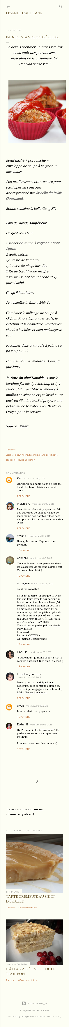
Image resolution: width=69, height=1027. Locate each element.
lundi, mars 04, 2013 (34, 478)
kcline (46, 1010)
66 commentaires (27, 980)
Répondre (23, 496)
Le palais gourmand (29, 674)
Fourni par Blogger (35, 1003)
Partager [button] (10, 449)
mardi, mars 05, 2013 (43, 503)
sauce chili (11, 459)
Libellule (22, 652)
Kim (19, 478)
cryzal (20, 705)
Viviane (21, 535)
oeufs (42, 454)
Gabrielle (22, 558)
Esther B (22, 724)
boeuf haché (21, 454)
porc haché (52, 454)
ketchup (33, 454)
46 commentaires (27, 907)
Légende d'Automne (24, 13)
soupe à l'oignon (26, 459)
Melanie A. (23, 503)
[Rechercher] (61, 5)
